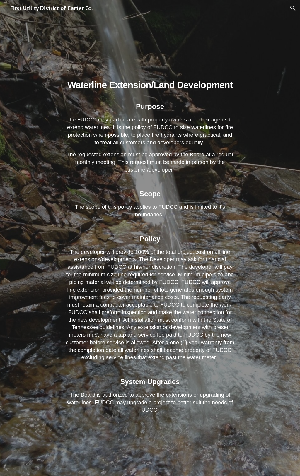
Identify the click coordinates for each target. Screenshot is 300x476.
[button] (293, 8)
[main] (150, 238)
